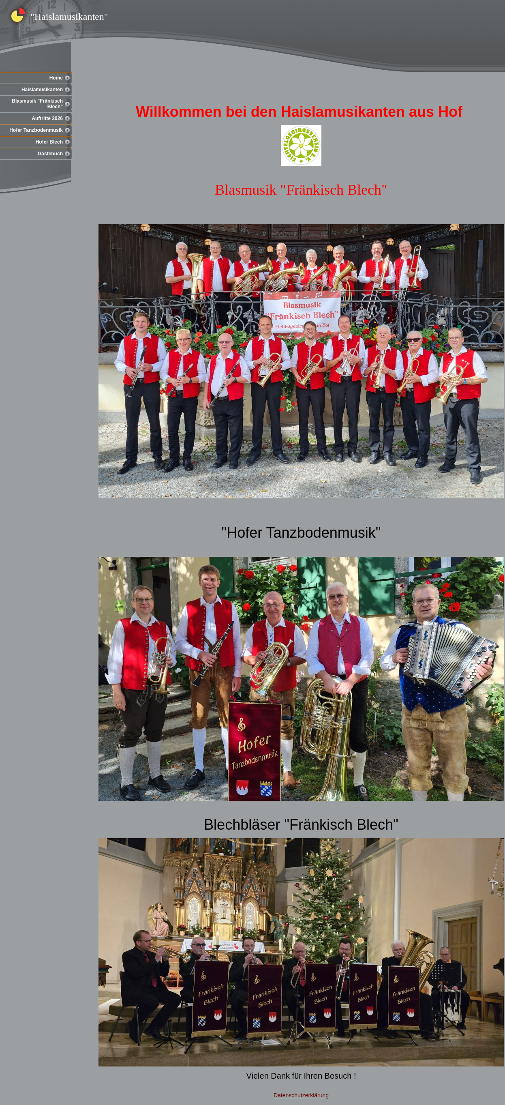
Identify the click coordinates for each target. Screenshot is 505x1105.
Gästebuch (50, 154)
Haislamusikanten (42, 89)
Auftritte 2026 (47, 118)
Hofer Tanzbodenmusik (36, 130)
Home (56, 78)
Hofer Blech (49, 142)
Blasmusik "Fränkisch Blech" (37, 103)
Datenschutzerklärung (301, 1095)
